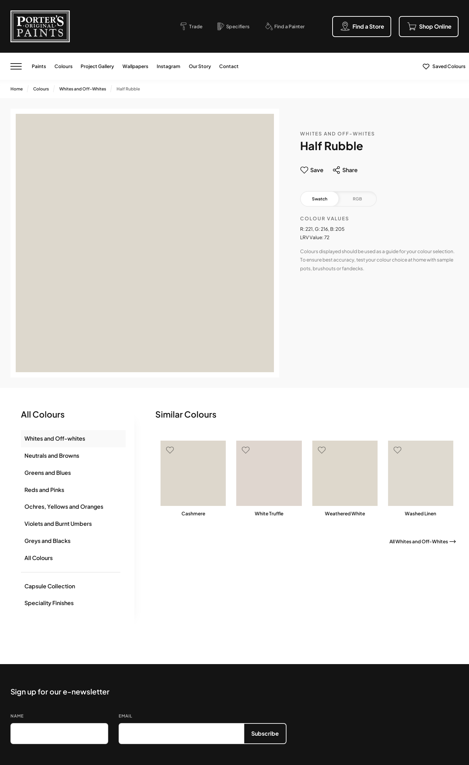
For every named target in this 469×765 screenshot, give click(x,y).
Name (17, 716)
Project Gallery (97, 66)
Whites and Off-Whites (82, 88)
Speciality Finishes (49, 602)
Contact (229, 66)
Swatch (319, 198)
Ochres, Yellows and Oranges (63, 506)
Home (16, 88)
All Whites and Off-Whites (418, 541)
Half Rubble (128, 88)
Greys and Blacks (47, 540)
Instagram (168, 66)
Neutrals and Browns (51, 455)
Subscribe (265, 733)
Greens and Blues (47, 472)
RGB (357, 198)
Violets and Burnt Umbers (58, 523)
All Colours (38, 557)
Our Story (200, 66)
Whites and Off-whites (54, 438)
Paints (39, 66)
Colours (63, 66)
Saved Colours (449, 66)
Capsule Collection (49, 586)
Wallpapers (135, 66)
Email (125, 716)
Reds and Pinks (44, 489)
